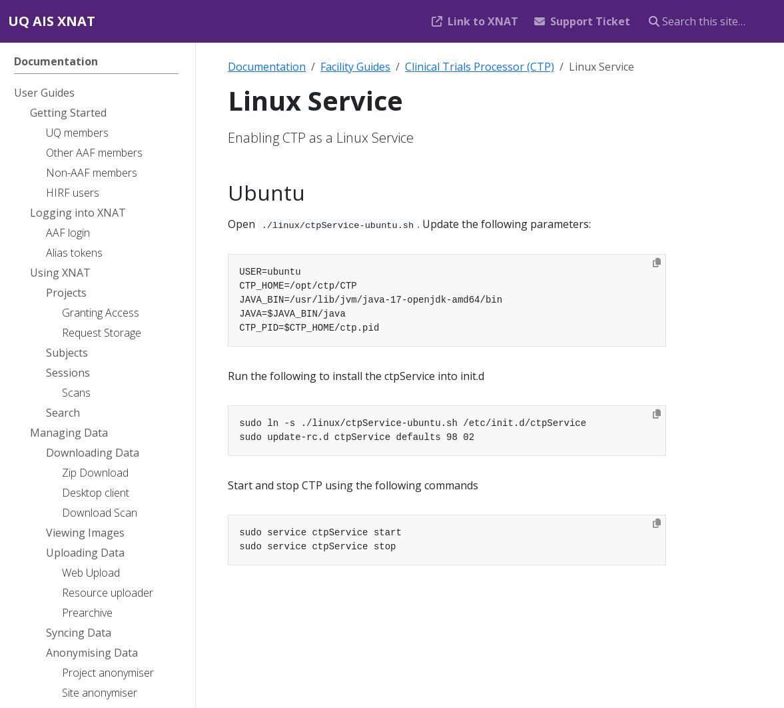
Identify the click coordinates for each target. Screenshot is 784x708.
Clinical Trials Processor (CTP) (479, 66)
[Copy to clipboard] (656, 262)
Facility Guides (355, 66)
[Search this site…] (708, 21)
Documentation (267, 66)
